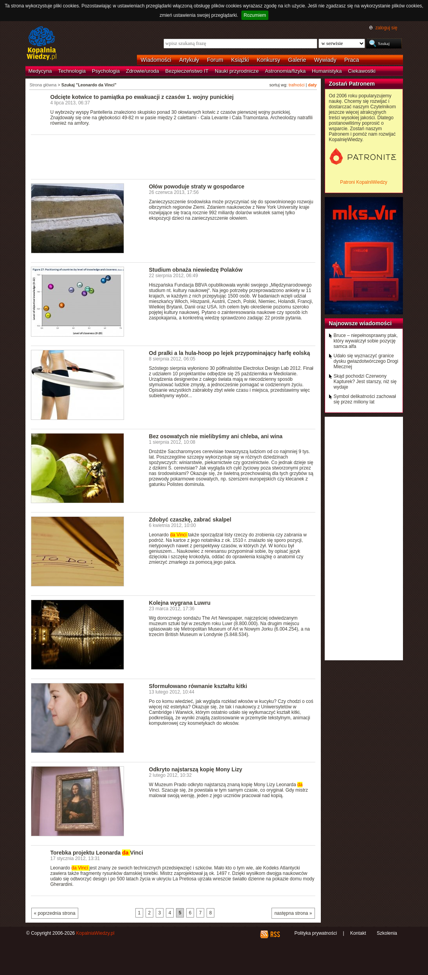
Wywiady (325, 60)
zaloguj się (386, 27)
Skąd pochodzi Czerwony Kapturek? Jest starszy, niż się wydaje (365, 381)
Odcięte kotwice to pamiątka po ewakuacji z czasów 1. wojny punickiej (142, 97)
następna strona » (293, 913)
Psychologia (106, 71)
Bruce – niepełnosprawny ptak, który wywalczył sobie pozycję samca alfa (366, 341)
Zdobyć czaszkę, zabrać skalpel (190, 519)
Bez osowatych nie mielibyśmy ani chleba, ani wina (216, 436)
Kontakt (358, 933)
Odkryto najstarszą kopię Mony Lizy (196, 769)
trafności (297, 84)
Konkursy (268, 60)
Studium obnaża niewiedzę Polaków (196, 270)
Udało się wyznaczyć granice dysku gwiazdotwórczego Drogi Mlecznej (366, 361)
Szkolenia (387, 933)
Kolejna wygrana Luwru (180, 603)
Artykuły (189, 60)
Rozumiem (255, 15)
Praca (351, 60)
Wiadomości (156, 60)
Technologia (72, 71)
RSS (275, 934)
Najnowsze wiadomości (360, 323)
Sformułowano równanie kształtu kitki (198, 686)
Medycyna (40, 71)
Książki (240, 60)
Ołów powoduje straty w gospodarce (197, 186)
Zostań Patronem (352, 84)
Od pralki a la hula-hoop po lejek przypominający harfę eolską (229, 353)
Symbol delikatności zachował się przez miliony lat (365, 399)
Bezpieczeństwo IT (187, 71)
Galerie (297, 60)
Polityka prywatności (315, 933)
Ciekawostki (362, 71)
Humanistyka (327, 71)
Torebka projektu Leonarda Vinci (96, 853)
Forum (215, 60)
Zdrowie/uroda (142, 71)
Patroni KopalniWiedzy (363, 182)
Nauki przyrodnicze (237, 71)
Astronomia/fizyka (285, 71)
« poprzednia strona (55, 913)
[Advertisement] (173, 156)
